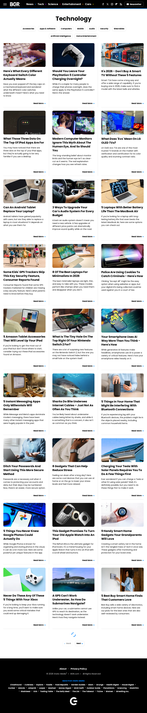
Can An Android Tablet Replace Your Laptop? (19, 209)
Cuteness (29, 685)
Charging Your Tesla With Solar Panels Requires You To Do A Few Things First (121, 470)
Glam (90, 685)
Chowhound (16, 685)
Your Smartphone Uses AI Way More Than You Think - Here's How (120, 340)
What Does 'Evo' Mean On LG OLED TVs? (121, 140)
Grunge (99, 685)
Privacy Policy (79, 668)
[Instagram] (112, 4)
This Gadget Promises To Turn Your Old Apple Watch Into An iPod (73, 535)
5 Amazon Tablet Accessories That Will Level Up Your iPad (24, 338)
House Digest (128, 685)
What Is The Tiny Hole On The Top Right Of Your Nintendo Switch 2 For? (72, 340)
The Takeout (88, 691)
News (29, 4)
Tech (41, 4)
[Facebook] (103, 4)
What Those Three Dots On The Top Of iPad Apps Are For (23, 140)
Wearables (119, 29)
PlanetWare (108, 688)
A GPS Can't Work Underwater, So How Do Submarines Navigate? (69, 599)
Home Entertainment (86, 36)
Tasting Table (46, 691)
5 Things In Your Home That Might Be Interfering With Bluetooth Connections (120, 405)
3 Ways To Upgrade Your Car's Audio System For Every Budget (73, 211)
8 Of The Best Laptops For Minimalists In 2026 (70, 274)
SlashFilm (134, 688)
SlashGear (26, 691)
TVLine (100, 691)
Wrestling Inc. (122, 691)
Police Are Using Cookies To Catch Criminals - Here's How (122, 274)
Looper (42, 688)
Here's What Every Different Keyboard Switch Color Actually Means (22, 75)
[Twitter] (107, 4)
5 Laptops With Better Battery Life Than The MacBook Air (122, 209)
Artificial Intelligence (61, 36)
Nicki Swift (79, 688)
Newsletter (134, 4)
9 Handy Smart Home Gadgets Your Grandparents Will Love (121, 535)
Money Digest (65, 688)
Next (78, 643)
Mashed (52, 688)
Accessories (28, 29)
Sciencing (122, 688)
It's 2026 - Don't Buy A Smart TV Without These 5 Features (121, 73)
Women (109, 691)
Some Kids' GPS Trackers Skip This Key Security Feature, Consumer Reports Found (24, 276)
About (63, 668)
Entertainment (71, 4)
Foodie (49, 685)
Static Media (60, 674)
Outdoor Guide (93, 688)
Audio (92, 29)
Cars (88, 4)
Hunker (11, 688)
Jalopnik (32, 688)
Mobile (80, 29)
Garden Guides (78, 685)
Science (53, 4)
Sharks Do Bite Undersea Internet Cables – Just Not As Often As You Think (72, 405)
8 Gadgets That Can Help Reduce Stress (70, 468)
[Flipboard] (116, 4)
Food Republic (61, 685)
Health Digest (112, 685)
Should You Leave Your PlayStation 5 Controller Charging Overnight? (69, 75)
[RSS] (121, 4)
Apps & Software (47, 29)
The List (75, 691)
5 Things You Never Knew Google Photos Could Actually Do (21, 535)
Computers (66, 29)
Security (104, 29)
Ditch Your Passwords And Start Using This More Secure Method (23, 470)
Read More (38, 103)
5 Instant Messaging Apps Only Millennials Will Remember (21, 405)
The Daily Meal (63, 691)
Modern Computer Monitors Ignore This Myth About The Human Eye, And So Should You (72, 144)
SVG (35, 691)
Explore (39, 685)
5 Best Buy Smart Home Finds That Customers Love (122, 597)
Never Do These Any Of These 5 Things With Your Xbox (23, 597)
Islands (21, 688)
